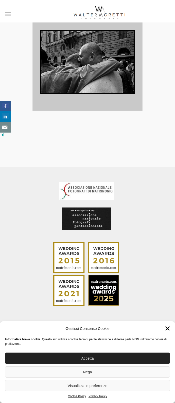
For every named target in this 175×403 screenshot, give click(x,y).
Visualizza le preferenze (88, 386)
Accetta (87, 358)
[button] (167, 328)
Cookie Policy (77, 396)
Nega (87, 372)
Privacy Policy (97, 396)
